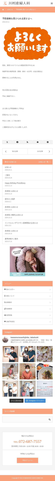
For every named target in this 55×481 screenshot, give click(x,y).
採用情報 (8, 315)
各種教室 (8, 309)
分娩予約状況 (9, 321)
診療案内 (8, 302)
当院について (9, 296)
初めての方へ (9, 289)
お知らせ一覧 (44, 162)
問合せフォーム (27, 460)
